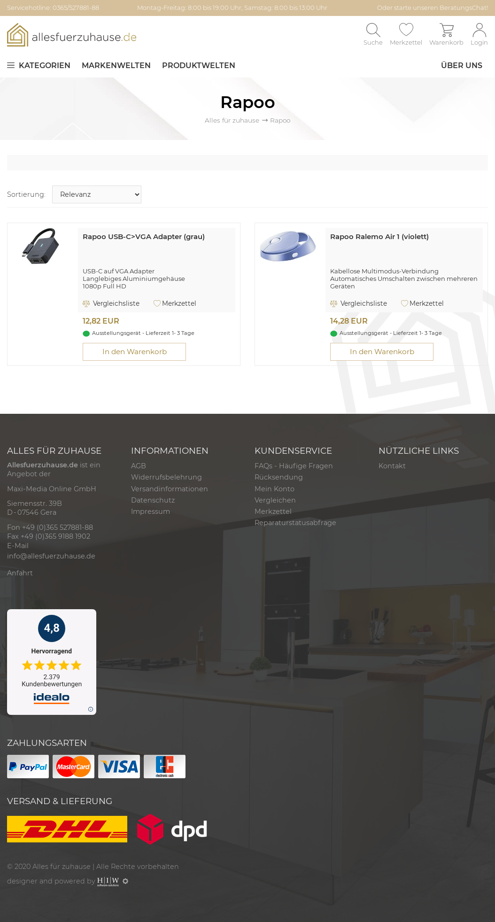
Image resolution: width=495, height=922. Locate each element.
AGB (138, 466)
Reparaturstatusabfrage (295, 523)
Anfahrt (20, 573)
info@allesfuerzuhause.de (51, 556)
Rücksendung (279, 477)
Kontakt (392, 466)
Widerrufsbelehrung (166, 477)
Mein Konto (274, 489)
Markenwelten (116, 65)
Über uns (461, 65)
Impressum (150, 511)
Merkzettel (175, 304)
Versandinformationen (169, 489)
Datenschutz (153, 500)
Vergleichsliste (111, 304)
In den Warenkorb (134, 351)
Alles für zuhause (232, 120)
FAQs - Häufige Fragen (294, 466)
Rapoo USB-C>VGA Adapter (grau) (144, 236)
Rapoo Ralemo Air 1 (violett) (379, 236)
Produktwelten (198, 65)
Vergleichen (275, 500)
